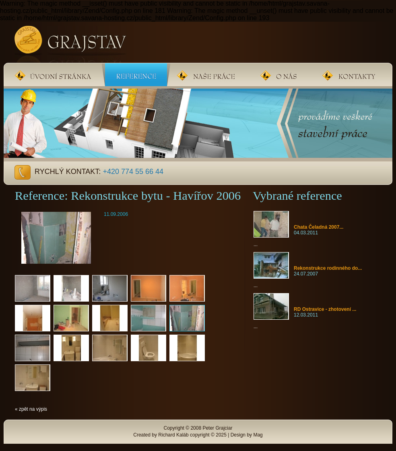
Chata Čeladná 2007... (318, 227)
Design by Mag (247, 435)
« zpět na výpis (31, 409)
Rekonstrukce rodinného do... (328, 268)
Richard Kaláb (173, 435)
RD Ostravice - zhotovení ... (325, 309)
